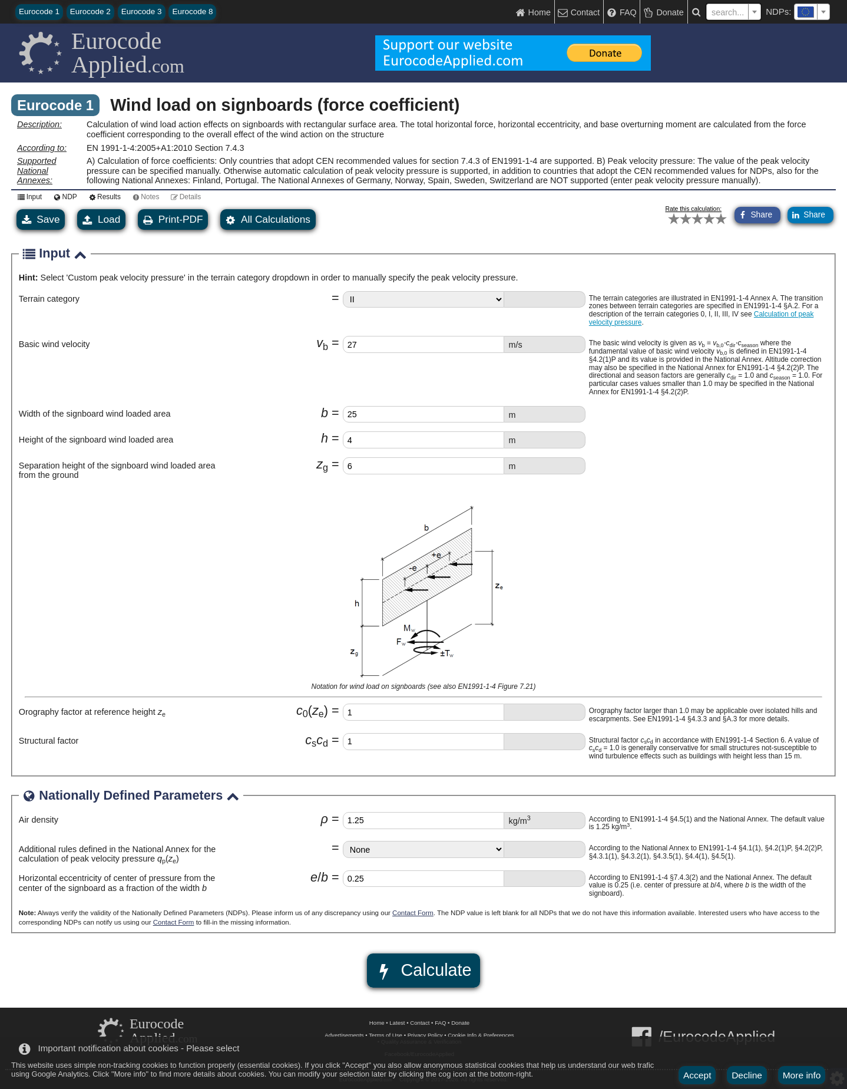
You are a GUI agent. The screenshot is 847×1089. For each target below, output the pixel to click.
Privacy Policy (425, 1035)
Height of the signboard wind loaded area (96, 439)
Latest (397, 1022)
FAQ (440, 1022)
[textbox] (812, 11)
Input (28, 197)
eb (319, 877)
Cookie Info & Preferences (481, 1035)
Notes (144, 197)
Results (103, 197)
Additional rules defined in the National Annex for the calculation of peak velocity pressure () (117, 854)
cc (316, 739)
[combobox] (812, 12)
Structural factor (49, 740)
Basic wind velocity (54, 344)
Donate (460, 1022)
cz (312, 710)
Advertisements (344, 1035)
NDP (63, 197)
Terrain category (49, 298)
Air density (38, 819)
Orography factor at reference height (92, 712)
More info (802, 1075)
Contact (419, 1022)
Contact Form (413, 912)
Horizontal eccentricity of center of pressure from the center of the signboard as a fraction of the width (117, 883)
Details (184, 197)
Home (377, 1022)
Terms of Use (385, 1035)
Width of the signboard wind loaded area (95, 413)
